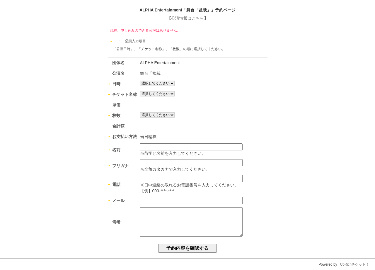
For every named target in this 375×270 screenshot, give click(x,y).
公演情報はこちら (187, 18)
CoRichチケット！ (354, 264)
